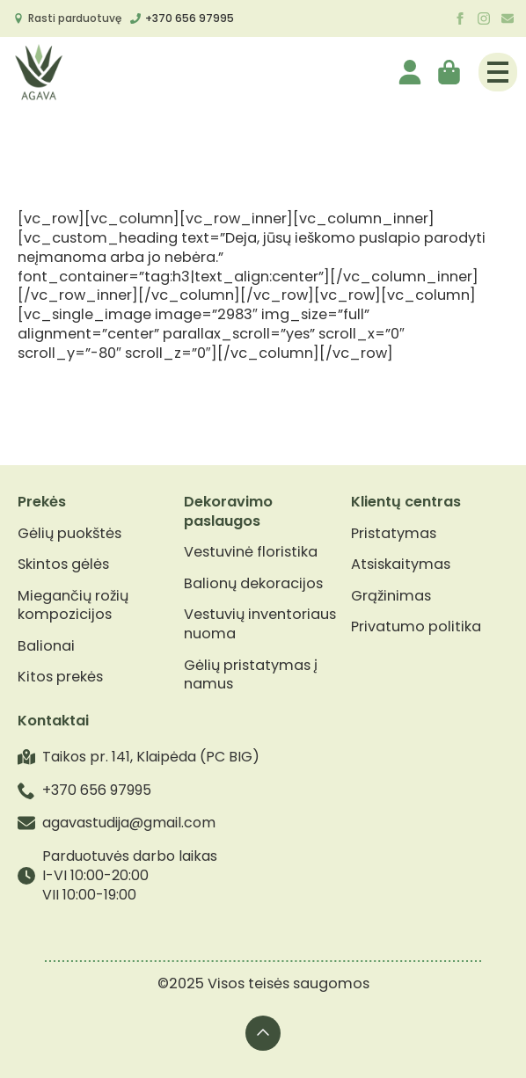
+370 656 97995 (189, 18)
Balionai (46, 646)
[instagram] (483, 18)
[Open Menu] (498, 72)
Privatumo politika (416, 627)
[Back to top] (263, 1033)
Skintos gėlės (63, 564)
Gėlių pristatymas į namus (251, 675)
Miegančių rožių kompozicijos (73, 605)
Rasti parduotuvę (74, 18)
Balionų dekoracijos (253, 584)
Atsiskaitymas (400, 564)
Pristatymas (393, 533)
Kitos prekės (60, 677)
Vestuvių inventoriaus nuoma (260, 624)
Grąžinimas (391, 596)
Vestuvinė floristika (251, 552)
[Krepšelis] (450, 72)
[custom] (507, 18)
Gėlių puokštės (69, 533)
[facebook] (460, 18)
